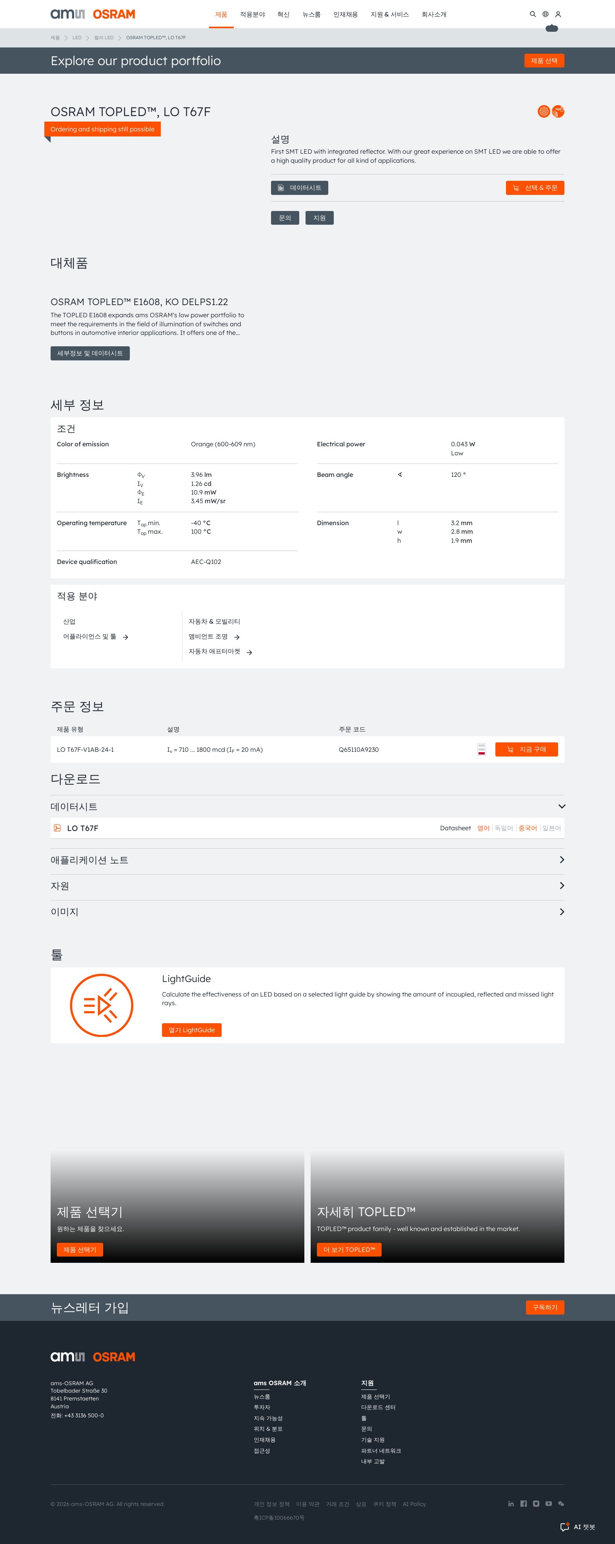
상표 (361, 1504)
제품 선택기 (80, 1249)
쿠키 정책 (385, 1504)
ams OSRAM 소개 (280, 1383)
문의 (285, 218)
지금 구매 (526, 749)
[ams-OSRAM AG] (93, 14)
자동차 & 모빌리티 (214, 621)
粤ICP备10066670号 (279, 1517)
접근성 (262, 1450)
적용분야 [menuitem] (252, 14)
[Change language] (545, 14)
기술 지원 (373, 1439)
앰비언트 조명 (208, 636)
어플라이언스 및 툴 (89, 636)
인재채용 (265, 1439)
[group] (151, 319)
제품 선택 (544, 60)
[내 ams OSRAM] (558, 14)
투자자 (262, 1407)
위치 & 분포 (268, 1428)
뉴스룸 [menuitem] (311, 14)
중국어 (528, 828)
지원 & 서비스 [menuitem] (390, 14)
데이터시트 (300, 187)
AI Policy (414, 1504)
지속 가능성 (268, 1418)
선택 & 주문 (535, 187)
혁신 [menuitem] (283, 14)
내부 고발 (373, 1461)
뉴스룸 (262, 1396)
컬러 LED (104, 37)
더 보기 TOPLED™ (349, 1249)
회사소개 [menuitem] (434, 14)
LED (77, 37)
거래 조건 (337, 1504)
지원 (319, 218)
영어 (483, 828)
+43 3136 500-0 (84, 1415)
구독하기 (545, 1307)
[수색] (533, 14)
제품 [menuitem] (221, 14)
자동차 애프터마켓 (214, 651)
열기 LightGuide (192, 1030)
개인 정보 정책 (272, 1504)
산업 (69, 621)
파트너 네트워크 (381, 1450)
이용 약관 (308, 1504)
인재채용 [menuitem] (345, 14)
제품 (55, 37)
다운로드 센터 (378, 1407)
